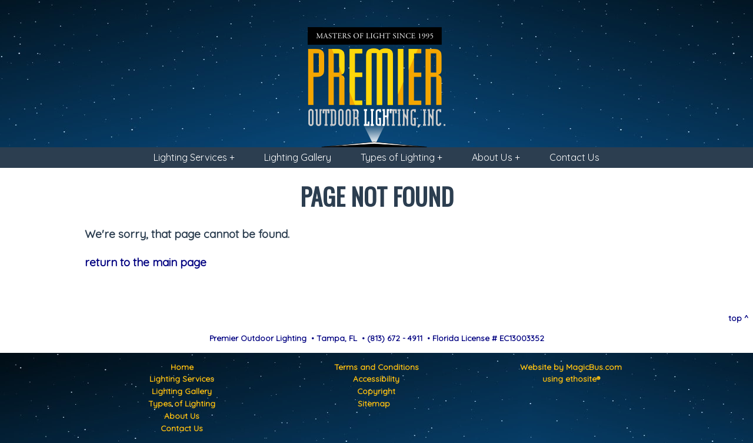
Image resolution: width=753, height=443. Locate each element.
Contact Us (574, 157)
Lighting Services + (194, 157)
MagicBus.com (594, 367)
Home (182, 367)
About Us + (496, 157)
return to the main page (145, 262)
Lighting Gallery (297, 157)
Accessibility (376, 378)
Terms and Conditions (376, 367)
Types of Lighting (181, 403)
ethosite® (582, 378)
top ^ (738, 318)
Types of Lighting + (401, 157)
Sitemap (374, 403)
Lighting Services (181, 378)
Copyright (376, 391)
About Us (181, 416)
